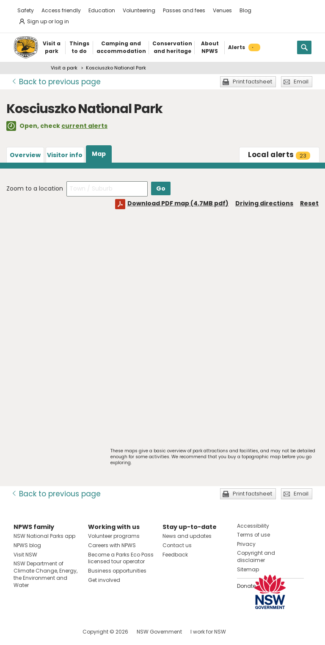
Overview (25, 155)
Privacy (246, 544)
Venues (222, 10)
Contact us (177, 545)
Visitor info (65, 155)
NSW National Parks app (44, 536)
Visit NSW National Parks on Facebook (21, 631)
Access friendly (61, 10)
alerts (279, 154)
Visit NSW (25, 554)
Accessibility (253, 525)
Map (99, 153)
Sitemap (248, 569)
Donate (246, 586)
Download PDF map (178, 203)
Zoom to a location (34, 188)
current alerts (84, 126)
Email (301, 82)
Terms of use (253, 534)
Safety (25, 10)
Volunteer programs (114, 536)
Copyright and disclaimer (256, 556)
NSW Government (159, 631)
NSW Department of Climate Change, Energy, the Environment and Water (45, 574)
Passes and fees (184, 10)
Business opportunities (117, 570)
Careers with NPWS (112, 545)
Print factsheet (252, 82)
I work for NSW (208, 631)
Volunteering (139, 10)
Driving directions (264, 203)
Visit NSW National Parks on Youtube (58, 631)
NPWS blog (27, 545)
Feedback (175, 554)
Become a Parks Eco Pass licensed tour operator (121, 558)
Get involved (104, 580)
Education (101, 10)
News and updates (187, 536)
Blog (245, 10)
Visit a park (64, 67)
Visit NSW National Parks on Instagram (39, 631)
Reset (309, 203)
